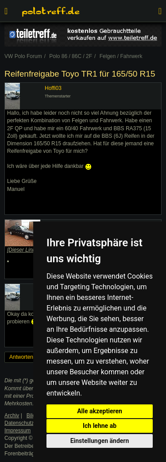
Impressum (17, 430)
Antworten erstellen (32, 357)
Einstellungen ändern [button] (99, 440)
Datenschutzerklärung (30, 423)
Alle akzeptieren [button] (99, 411)
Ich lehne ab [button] (99, 425)
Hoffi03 (53, 88)
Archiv (11, 415)
